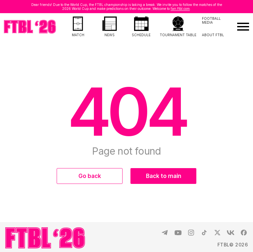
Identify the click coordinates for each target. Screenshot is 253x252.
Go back (89, 176)
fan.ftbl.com (180, 9)
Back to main (163, 176)
